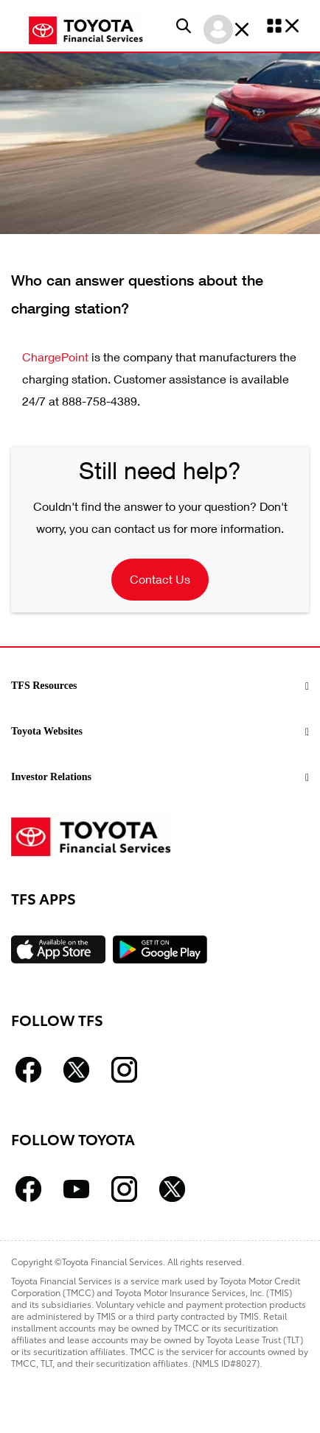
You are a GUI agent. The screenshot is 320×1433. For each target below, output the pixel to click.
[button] (184, 26)
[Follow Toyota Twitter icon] (172, 1189)
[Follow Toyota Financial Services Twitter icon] (76, 1070)
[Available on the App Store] (58, 949)
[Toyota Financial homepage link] (86, 28)
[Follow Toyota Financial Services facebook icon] (28, 1070)
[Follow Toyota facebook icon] (28, 1189)
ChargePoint (55, 357)
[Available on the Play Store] (160, 949)
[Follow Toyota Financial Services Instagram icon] (124, 1070)
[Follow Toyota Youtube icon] (76, 1189)
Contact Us (160, 579)
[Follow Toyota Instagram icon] (124, 1189)
